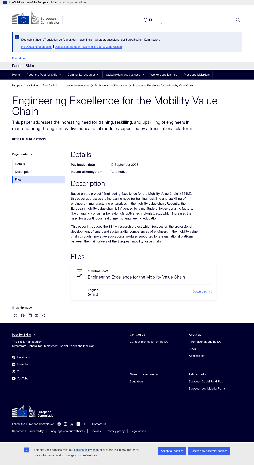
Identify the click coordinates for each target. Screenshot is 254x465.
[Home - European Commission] (40, 18)
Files (18, 179)
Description (23, 172)
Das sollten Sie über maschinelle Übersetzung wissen (88, 46)
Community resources (82, 74)
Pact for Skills (51, 85)
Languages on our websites (67, 431)
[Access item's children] (61, 75)
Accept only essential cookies (208, 450)
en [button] (148, 20)
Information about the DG (205, 341)
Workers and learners (163, 74)
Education (18, 58)
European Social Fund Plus (206, 381)
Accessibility (197, 356)
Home (16, 74)
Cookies (95, 431)
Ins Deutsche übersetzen (36, 46)
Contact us (99, 424)
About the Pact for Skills (41, 74)
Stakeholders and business (123, 74)
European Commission (25, 85)
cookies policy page (86, 449)
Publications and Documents (111, 85)
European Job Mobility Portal (207, 388)
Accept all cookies (172, 450)
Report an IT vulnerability (28, 431)
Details (20, 164)
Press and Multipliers (197, 74)
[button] (15, 315)
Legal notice (138, 431)
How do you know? (73, 2)
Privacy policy (116, 431)
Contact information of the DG (149, 341)
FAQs (192, 348)
